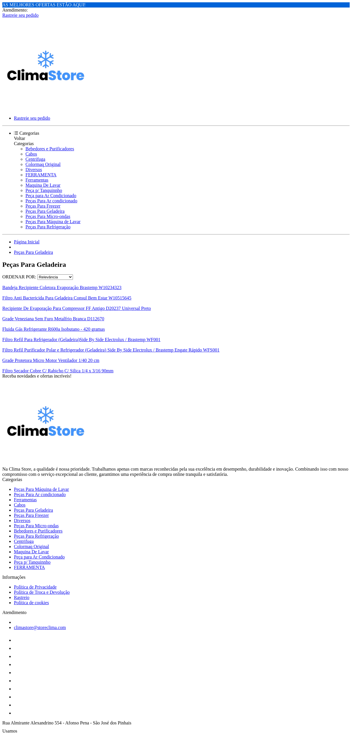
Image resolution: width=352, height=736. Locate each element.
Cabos (31, 153)
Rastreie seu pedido (20, 15)
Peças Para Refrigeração (47, 226)
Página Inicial (26, 241)
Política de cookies (31, 602)
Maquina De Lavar (42, 185)
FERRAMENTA (40, 174)
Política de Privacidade (35, 587)
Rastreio (21, 597)
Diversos (33, 169)
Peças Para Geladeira (45, 211)
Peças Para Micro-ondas (47, 216)
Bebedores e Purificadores (49, 148)
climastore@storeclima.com (40, 627)
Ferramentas (36, 179)
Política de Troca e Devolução (42, 592)
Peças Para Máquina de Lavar (52, 221)
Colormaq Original (42, 164)
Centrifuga (35, 159)
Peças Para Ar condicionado (51, 200)
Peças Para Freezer (42, 206)
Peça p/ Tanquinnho (43, 190)
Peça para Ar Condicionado (50, 195)
